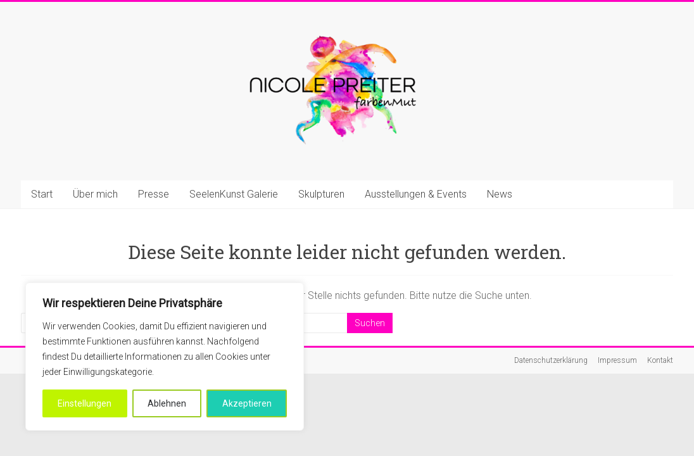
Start (42, 194)
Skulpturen (321, 194)
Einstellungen (84, 403)
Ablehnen (167, 403)
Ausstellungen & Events (416, 194)
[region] (164, 356)
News (499, 194)
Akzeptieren (247, 403)
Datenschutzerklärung (551, 360)
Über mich (95, 194)
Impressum (617, 360)
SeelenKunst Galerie (233, 194)
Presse (153, 194)
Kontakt (660, 360)
